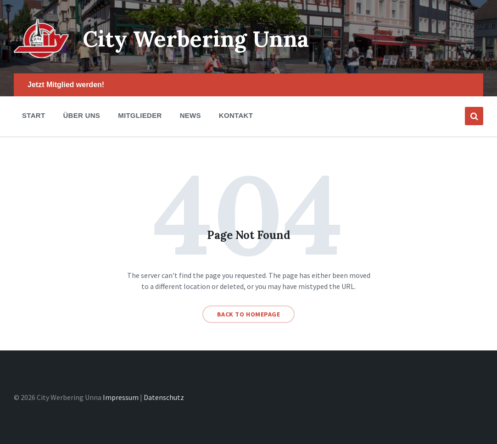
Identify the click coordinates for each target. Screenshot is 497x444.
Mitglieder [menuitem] (140, 115)
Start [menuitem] (33, 115)
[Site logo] (41, 55)
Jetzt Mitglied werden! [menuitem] (66, 85)
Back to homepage (248, 314)
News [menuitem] (190, 115)
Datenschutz (164, 397)
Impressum (121, 397)
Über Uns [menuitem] (81, 115)
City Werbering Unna (196, 39)
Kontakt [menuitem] (236, 115)
